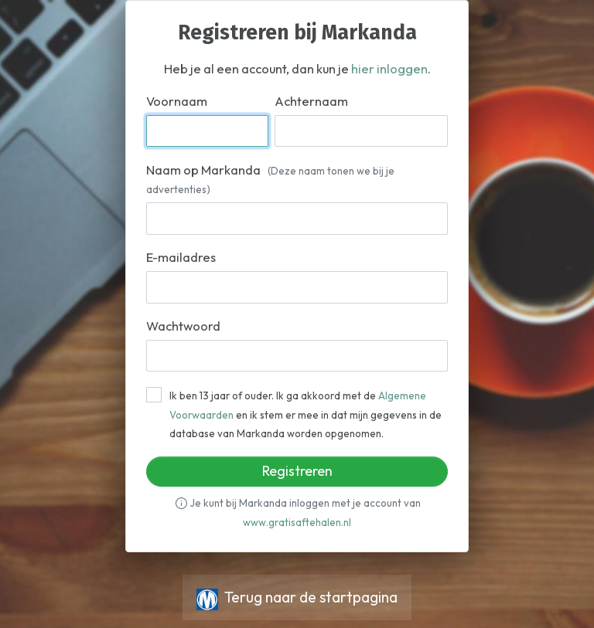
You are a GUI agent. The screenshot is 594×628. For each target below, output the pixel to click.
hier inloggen (389, 68)
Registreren (297, 471)
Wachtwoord (183, 326)
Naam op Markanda (270, 179)
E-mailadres (181, 257)
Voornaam (176, 101)
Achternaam (311, 101)
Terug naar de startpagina (297, 597)
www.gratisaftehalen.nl (297, 522)
